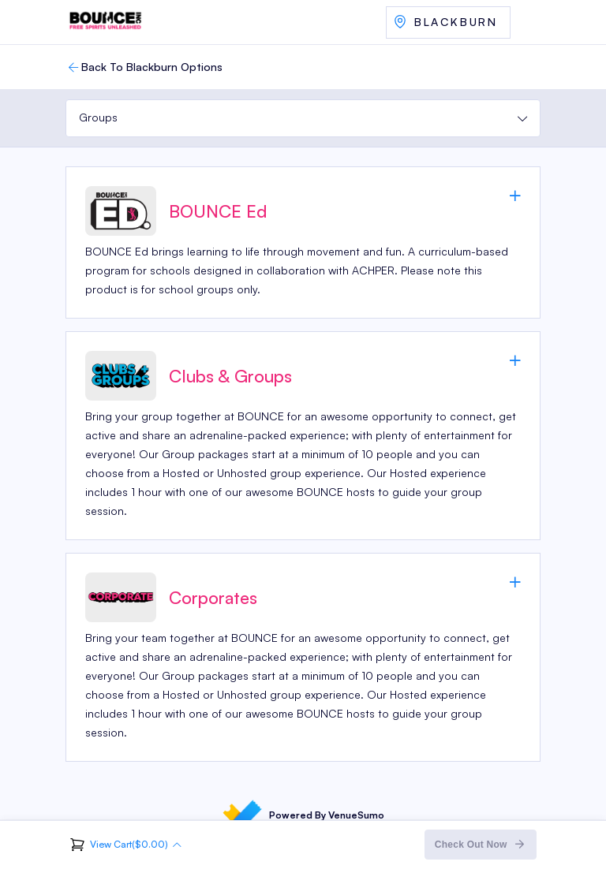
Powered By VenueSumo (303, 815)
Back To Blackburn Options (144, 66)
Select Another (448, 22)
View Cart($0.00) (129, 844)
